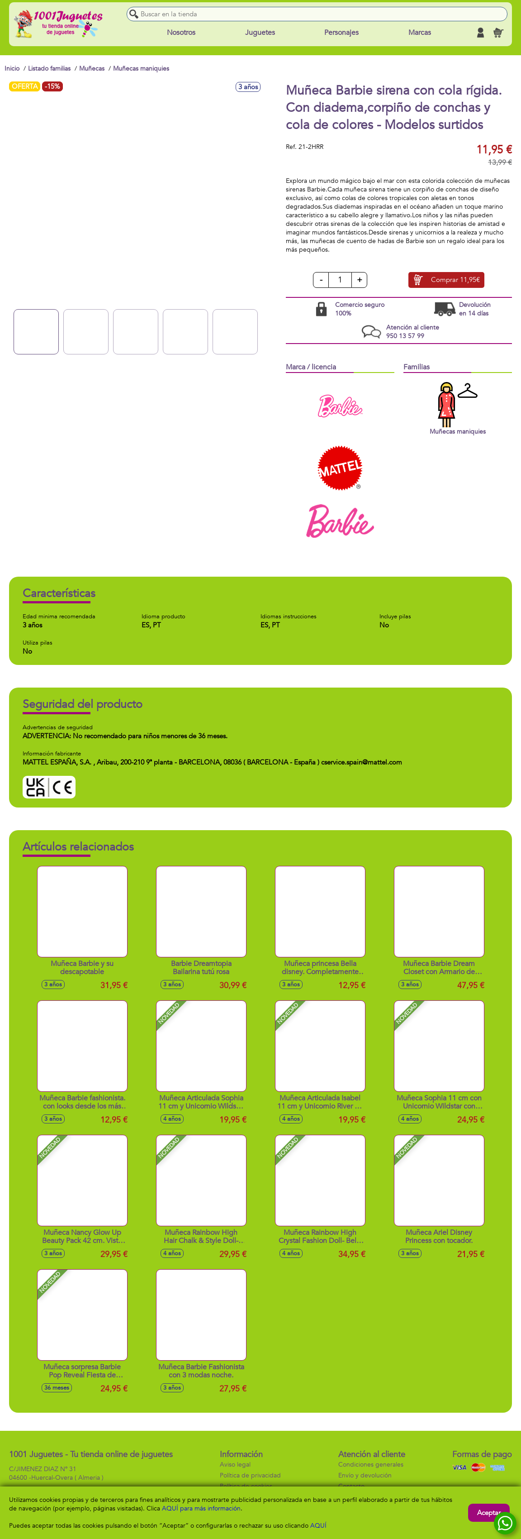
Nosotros (181, 33)
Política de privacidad (250, 1475)
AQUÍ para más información (201, 1508)
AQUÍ (318, 1525)
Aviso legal (235, 1464)
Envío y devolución (365, 1475)
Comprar (455, 280)
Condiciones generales (370, 1464)
